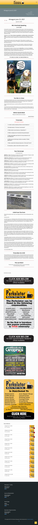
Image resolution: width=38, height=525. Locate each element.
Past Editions (30, 12)
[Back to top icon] (36, 523)
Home (31, 11)
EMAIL (5, 488)
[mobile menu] (36, 2)
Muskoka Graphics (30, 519)
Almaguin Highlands (29, 13)
